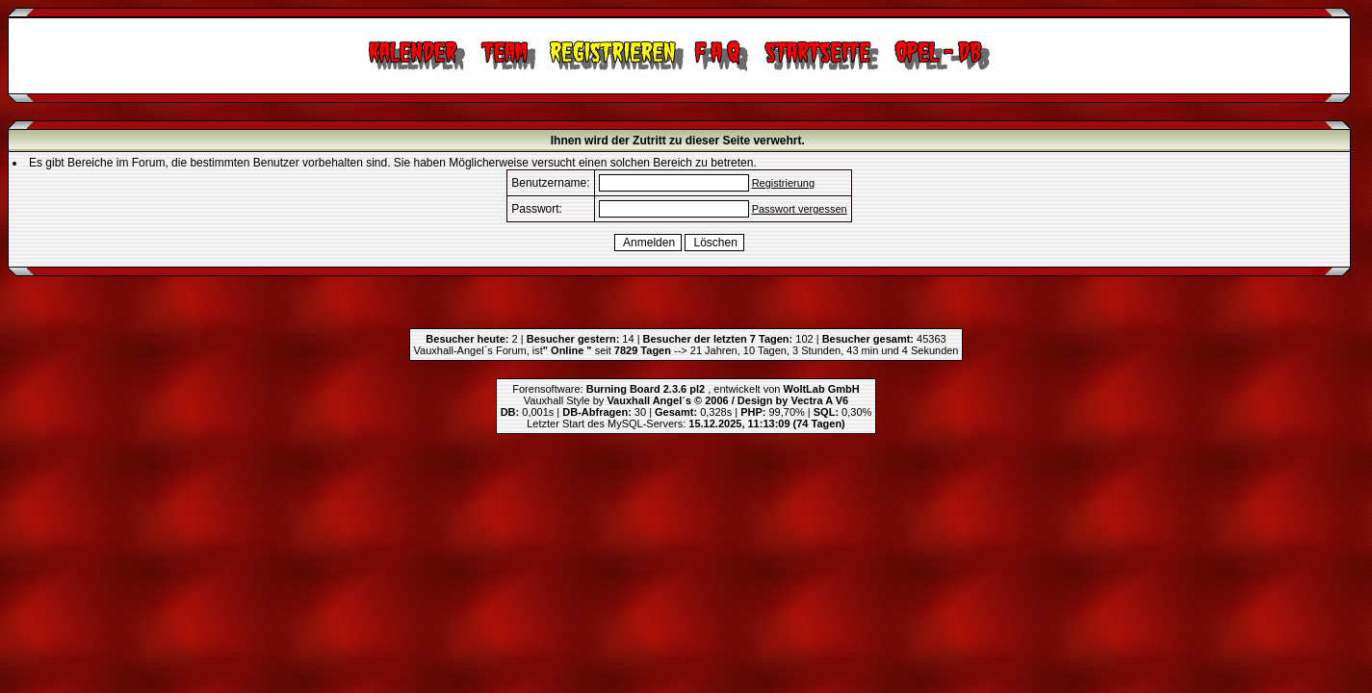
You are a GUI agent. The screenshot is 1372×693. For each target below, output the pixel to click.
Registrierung (783, 183)
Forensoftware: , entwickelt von (685, 389)
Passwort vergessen (799, 209)
